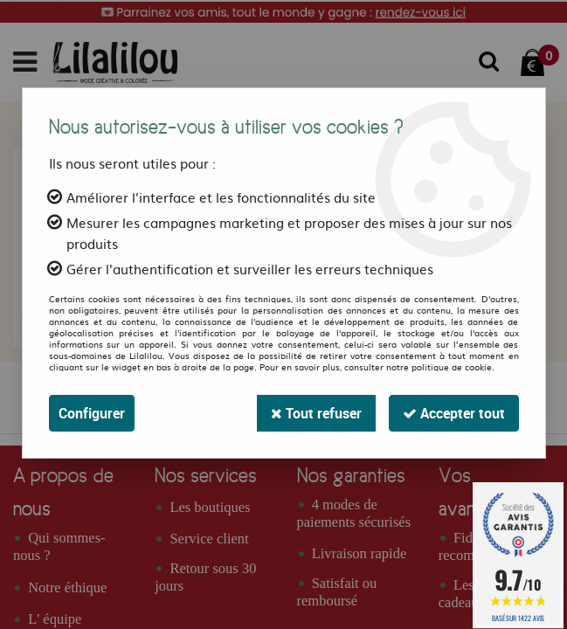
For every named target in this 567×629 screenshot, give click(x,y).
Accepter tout (454, 413)
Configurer (92, 413)
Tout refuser (316, 413)
